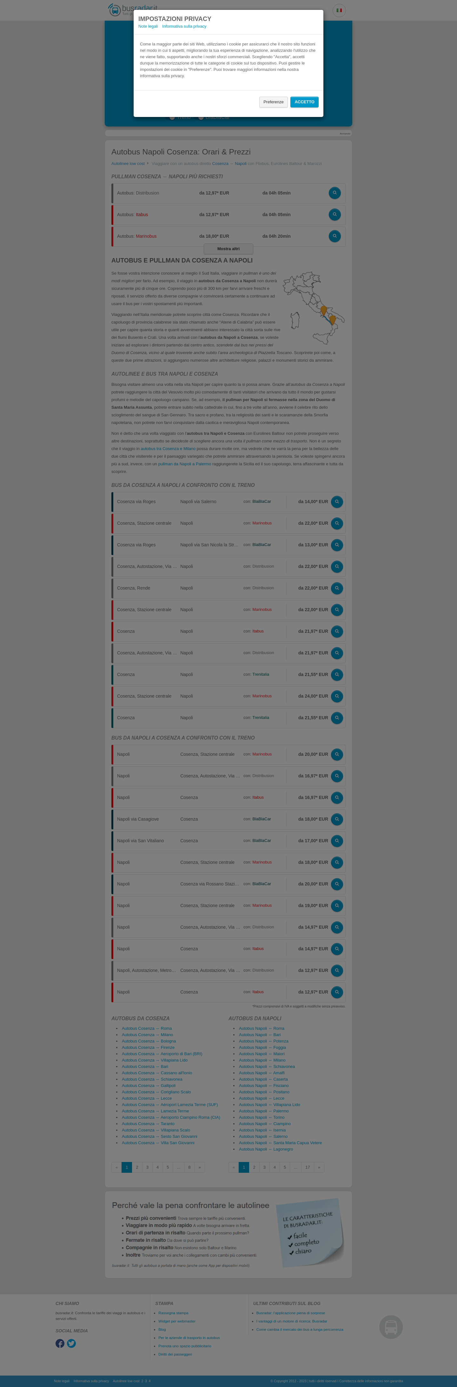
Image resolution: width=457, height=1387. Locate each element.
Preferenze (273, 101)
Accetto (305, 101)
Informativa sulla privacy (184, 26)
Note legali (148, 26)
